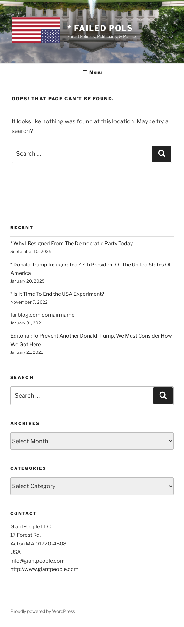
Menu (92, 72)
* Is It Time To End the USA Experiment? (57, 294)
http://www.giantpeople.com (44, 569)
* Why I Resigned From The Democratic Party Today (71, 243)
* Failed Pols (100, 28)
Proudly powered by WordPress (42, 611)
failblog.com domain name (42, 315)
